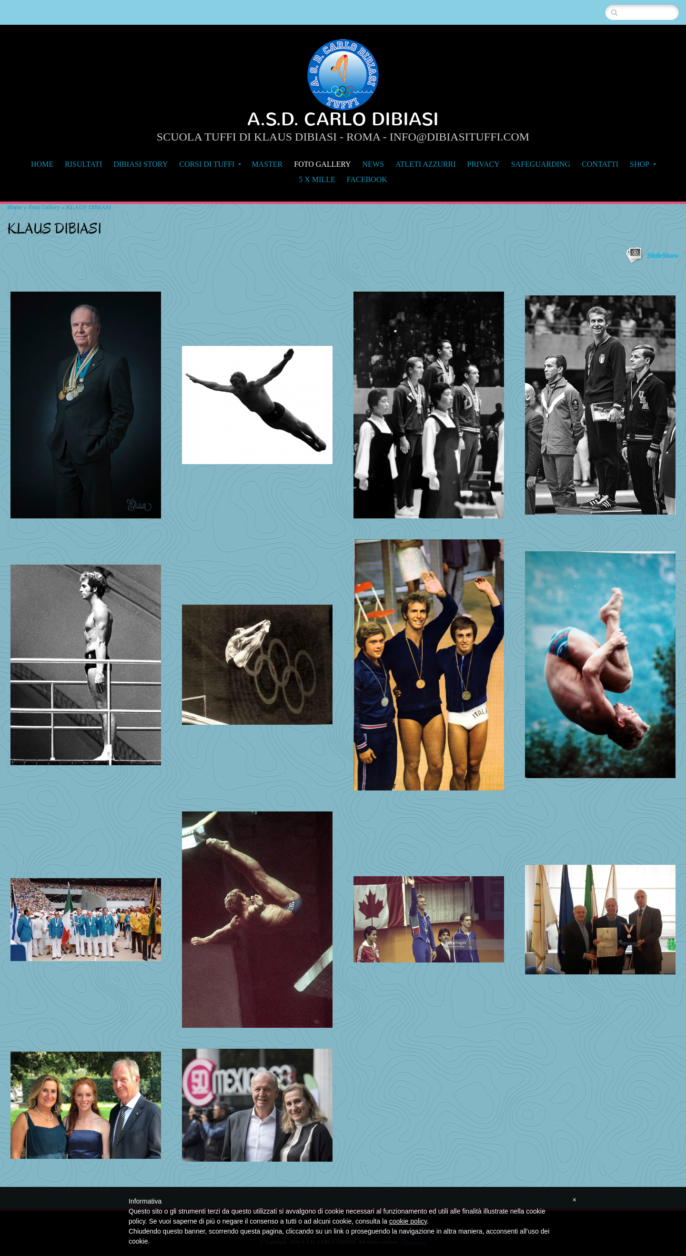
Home (42, 164)
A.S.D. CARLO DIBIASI (343, 119)
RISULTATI (83, 164)
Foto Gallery (322, 164)
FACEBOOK (367, 179)
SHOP (643, 164)
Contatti (600, 164)
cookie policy (408, 1221)
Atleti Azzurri (425, 164)
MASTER (267, 164)
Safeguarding (540, 164)
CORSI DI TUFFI (210, 164)
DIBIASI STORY (140, 164)
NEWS (373, 164)
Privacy (483, 164)
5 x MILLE (317, 179)
